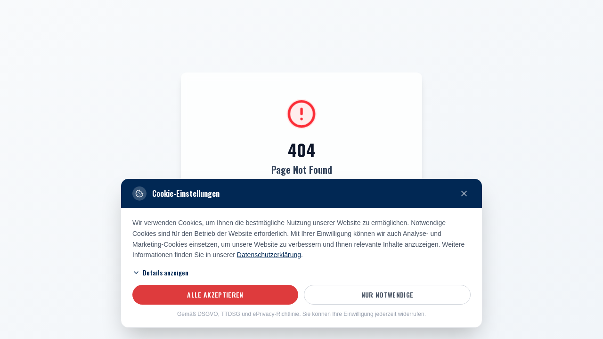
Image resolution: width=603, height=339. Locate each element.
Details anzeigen (160, 272)
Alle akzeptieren (215, 294)
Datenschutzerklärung (269, 254)
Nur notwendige (387, 294)
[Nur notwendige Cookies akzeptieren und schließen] (464, 193)
